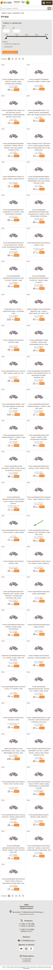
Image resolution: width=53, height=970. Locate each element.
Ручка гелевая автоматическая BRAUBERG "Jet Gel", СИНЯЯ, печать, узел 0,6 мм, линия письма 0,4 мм (39, 752)
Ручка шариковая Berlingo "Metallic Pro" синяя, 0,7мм (38, 467)
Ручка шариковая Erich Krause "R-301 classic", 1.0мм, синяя (13, 531)
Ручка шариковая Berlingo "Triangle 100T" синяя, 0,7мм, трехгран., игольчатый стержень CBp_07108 (13, 595)
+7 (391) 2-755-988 (26, 924)
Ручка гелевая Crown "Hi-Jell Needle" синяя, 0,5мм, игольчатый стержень (13, 82)
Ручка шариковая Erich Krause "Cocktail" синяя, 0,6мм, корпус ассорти (13, 817)
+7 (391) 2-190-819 (26, 926)
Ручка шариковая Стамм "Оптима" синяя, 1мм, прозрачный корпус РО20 (38, 342)
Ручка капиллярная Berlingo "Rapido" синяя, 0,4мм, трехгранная (13, 627)
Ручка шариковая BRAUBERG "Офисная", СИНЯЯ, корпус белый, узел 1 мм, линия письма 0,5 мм (13, 147)
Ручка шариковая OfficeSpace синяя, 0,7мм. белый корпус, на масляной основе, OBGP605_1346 (39, 374)
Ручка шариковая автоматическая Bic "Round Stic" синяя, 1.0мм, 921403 (38, 689)
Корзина (17, 1)
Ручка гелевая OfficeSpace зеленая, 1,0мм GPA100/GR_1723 (39, 657)
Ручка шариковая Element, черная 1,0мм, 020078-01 (39, 816)
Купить (16, 89)
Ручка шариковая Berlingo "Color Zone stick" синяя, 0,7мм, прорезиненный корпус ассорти (13, 246)
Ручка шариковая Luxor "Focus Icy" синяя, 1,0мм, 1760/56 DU (39, 562)
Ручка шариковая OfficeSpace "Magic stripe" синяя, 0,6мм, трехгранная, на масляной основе (38, 785)
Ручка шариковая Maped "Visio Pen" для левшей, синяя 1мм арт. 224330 (13, 406)
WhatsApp (23, 931)
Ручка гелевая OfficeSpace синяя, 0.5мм (13, 562)
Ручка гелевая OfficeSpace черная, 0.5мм (13, 341)
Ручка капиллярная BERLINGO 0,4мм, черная (39, 626)
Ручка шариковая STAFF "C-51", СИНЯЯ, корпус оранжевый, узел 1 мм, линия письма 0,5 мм (38, 112)
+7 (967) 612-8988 (26, 929)
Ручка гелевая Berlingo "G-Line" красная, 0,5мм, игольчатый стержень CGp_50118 (39, 720)
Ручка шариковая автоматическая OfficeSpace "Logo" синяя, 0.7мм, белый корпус (13, 500)
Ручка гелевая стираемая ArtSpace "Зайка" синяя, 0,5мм (38, 80)
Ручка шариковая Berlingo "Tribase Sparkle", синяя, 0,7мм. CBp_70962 (13, 437)
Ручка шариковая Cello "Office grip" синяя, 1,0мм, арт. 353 (13, 372)
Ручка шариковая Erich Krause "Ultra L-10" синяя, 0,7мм (13, 688)
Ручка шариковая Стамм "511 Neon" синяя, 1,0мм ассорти (13, 178)
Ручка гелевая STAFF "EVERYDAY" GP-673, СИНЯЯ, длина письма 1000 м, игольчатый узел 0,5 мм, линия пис (39, 147)
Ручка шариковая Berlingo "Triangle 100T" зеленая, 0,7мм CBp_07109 (39, 532)
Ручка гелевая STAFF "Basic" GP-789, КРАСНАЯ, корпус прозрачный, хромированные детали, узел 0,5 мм (13, 114)
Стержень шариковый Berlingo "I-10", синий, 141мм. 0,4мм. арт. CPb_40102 (13, 658)
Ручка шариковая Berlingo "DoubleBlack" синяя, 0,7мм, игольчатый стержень (13, 212)
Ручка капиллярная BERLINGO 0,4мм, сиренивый (39, 592)
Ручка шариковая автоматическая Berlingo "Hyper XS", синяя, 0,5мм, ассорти (39, 279)
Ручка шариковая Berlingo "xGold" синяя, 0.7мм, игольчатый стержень (39, 437)
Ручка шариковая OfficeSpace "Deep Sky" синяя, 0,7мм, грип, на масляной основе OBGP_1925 (39, 848)
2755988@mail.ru (26, 941)
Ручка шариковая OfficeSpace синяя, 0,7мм (38, 244)
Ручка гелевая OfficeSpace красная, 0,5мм (13, 719)
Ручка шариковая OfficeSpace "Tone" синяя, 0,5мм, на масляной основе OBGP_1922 (13, 881)
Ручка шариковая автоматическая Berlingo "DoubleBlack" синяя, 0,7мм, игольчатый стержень (38, 213)
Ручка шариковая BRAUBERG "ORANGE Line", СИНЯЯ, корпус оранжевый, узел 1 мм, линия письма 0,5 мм (39, 180)
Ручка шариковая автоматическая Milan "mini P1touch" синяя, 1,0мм (13, 278)
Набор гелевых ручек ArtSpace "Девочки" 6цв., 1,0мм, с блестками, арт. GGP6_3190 (39, 311)
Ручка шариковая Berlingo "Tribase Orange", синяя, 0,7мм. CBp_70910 (39, 406)
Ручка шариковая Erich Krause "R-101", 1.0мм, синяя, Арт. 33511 (38, 498)
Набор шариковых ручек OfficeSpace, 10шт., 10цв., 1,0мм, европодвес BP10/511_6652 (13, 751)
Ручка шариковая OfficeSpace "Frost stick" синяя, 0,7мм (13, 783)
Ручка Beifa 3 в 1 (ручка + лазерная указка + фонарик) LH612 (13, 311)
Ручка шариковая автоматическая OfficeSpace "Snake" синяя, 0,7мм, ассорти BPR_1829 (13, 849)
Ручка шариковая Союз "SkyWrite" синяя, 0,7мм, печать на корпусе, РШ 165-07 (13, 468)
